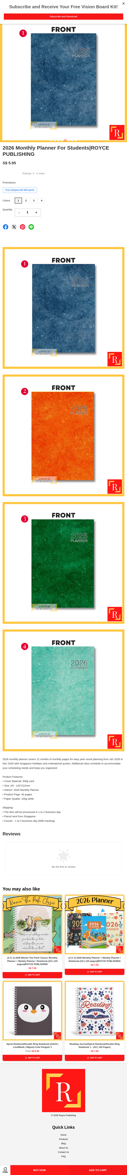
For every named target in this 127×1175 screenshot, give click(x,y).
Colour (6, 200)
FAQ (63, 1156)
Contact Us (63, 1152)
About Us (63, 1147)
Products (63, 1139)
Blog (63, 1143)
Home (63, 1135)
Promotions (9, 182)
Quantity (7, 209)
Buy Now (39, 1170)
